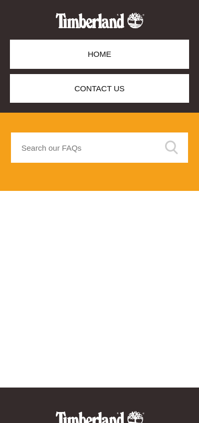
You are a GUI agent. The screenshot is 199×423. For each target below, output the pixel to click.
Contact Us (99, 88)
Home (99, 54)
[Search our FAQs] (99, 147)
